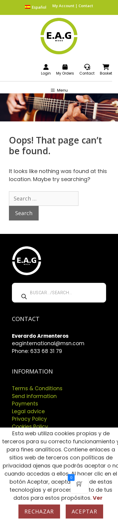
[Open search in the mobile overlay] (59, 293)
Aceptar (84, 511)
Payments (25, 403)
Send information (34, 396)
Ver (98, 498)
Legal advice (28, 411)
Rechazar (39, 511)
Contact (85, 5)
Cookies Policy (30, 426)
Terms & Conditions (37, 388)
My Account (63, 5)
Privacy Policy (29, 418)
